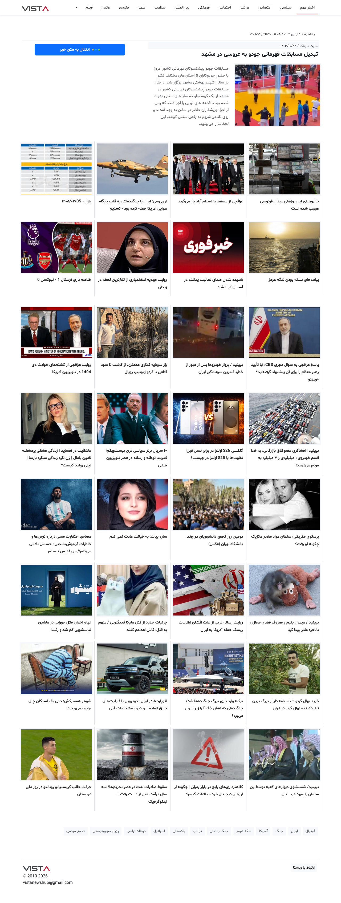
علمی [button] (141, 7)
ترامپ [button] (197, 831)
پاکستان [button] (179, 831)
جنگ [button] (279, 831)
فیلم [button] (89, 7)
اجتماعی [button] (225, 7)
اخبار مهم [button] (307, 7)
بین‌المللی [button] (181, 7)
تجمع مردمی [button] (75, 831)
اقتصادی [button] (264, 7)
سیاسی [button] (285, 7)
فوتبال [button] (310, 831)
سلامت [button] (160, 7)
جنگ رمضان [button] (219, 831)
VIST (35, 7)
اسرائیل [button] (159, 831)
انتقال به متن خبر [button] (80, 50)
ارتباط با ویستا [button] (304, 867)
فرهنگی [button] (204, 7)
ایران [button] (294, 831)
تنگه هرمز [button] (243, 831)
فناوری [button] (124, 7)
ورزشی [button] (244, 7)
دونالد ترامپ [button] (136, 831)
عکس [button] (106, 7)
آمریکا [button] (263, 831)
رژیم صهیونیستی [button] (106, 831)
